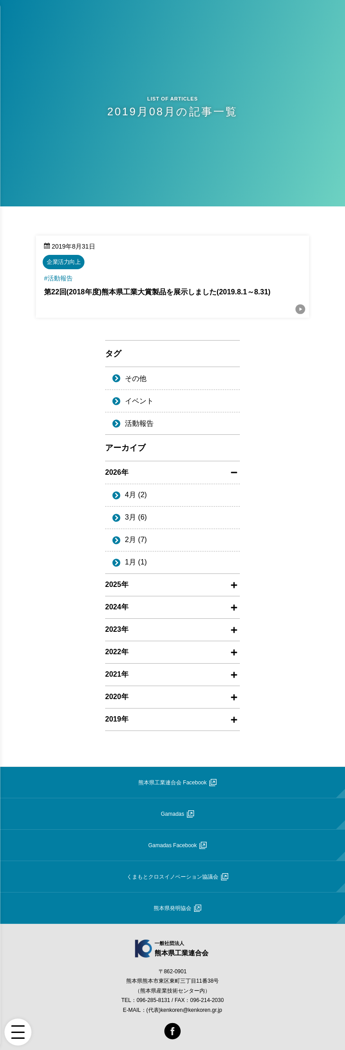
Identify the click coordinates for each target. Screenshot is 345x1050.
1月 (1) (136, 562)
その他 (135, 378)
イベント (139, 401)
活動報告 (139, 423)
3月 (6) (136, 517)
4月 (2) (136, 495)
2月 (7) (136, 539)
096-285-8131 (153, 1000)
